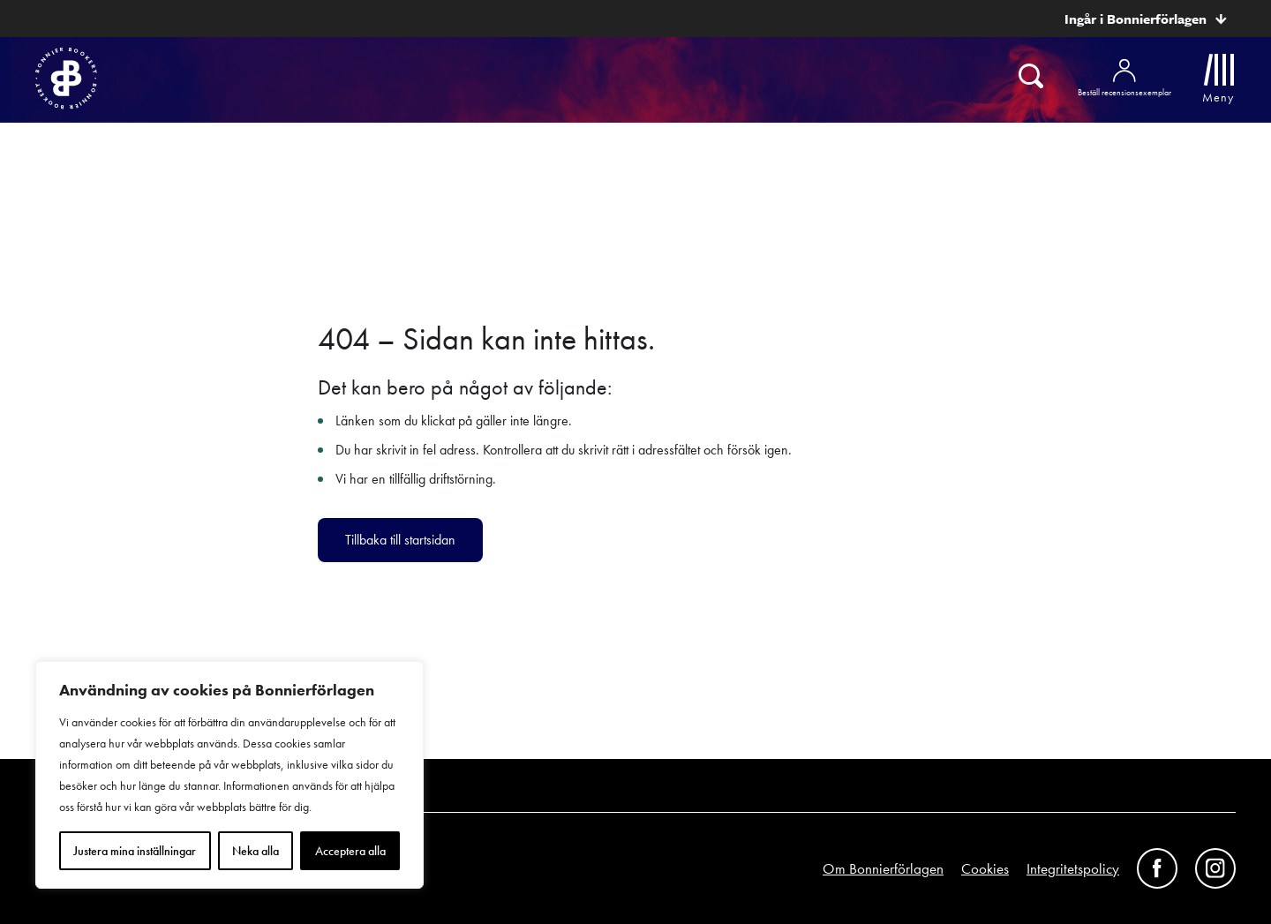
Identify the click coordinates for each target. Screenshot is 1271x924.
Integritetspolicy (1073, 868)
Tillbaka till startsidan (400, 539)
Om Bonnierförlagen (883, 868)
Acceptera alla (350, 851)
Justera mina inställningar (134, 851)
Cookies (985, 868)
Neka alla (255, 851)
